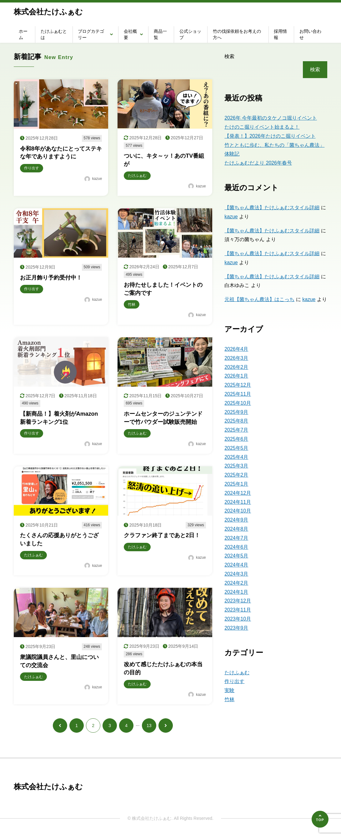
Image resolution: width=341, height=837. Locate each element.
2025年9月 (236, 412)
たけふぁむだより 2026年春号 (258, 163)
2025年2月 (236, 475)
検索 (229, 56)
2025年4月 (236, 457)
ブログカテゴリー (91, 34)
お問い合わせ (310, 34)
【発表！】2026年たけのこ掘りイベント (270, 136)
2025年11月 (237, 394)
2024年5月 (236, 555)
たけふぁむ (236, 672)
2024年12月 (237, 493)
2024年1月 (236, 592)
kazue (231, 216)
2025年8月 (236, 420)
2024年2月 (236, 583)
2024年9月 (236, 520)
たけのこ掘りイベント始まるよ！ (261, 127)
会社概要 (130, 34)
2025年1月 (236, 484)
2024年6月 (236, 547)
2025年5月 (236, 448)
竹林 (229, 699)
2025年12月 (237, 385)
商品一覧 (160, 34)
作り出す (234, 681)
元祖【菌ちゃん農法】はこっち (259, 299)
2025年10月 (237, 403)
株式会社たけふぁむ (48, 11)
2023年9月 (236, 628)
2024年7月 (236, 538)
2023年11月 (237, 609)
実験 (229, 690)
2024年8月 (236, 529)
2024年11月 (237, 502)
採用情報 (280, 34)
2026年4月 (236, 349)
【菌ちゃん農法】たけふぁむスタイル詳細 (271, 207)
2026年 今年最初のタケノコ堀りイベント (270, 118)
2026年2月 (236, 367)
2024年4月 (236, 564)
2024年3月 (236, 574)
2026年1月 (236, 376)
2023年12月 (237, 600)
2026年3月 (236, 358)
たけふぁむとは (54, 34)
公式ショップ (190, 34)
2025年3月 (236, 465)
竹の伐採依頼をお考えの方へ (237, 34)
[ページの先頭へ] (320, 819)
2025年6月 (236, 439)
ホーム (23, 34)
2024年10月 (237, 510)
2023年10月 (237, 619)
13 (149, 727)
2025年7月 (236, 430)
